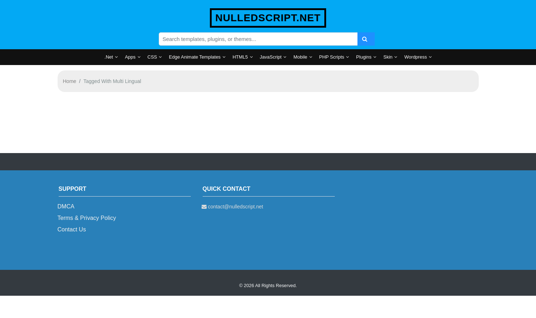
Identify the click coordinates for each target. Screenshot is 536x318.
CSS (152, 57)
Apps (130, 57)
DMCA (66, 206)
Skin (387, 57)
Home (69, 81)
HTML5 (240, 57)
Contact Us (72, 229)
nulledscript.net (268, 17)
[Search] (366, 39)
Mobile (300, 57)
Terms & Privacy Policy (87, 218)
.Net (108, 57)
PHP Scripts (331, 57)
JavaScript (271, 57)
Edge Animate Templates (195, 57)
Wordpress (415, 57)
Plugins (363, 57)
